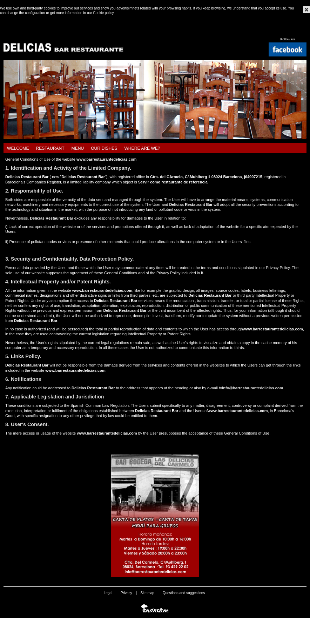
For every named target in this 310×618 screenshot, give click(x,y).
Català (278, 31)
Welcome (18, 148)
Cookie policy (103, 13)
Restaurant (50, 148)
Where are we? (142, 148)
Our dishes (104, 148)
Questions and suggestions (184, 593)
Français (303, 31)
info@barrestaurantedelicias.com (252, 388)
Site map (147, 593)
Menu (78, 148)
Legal (108, 593)
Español (287, 31)
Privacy (126, 593)
